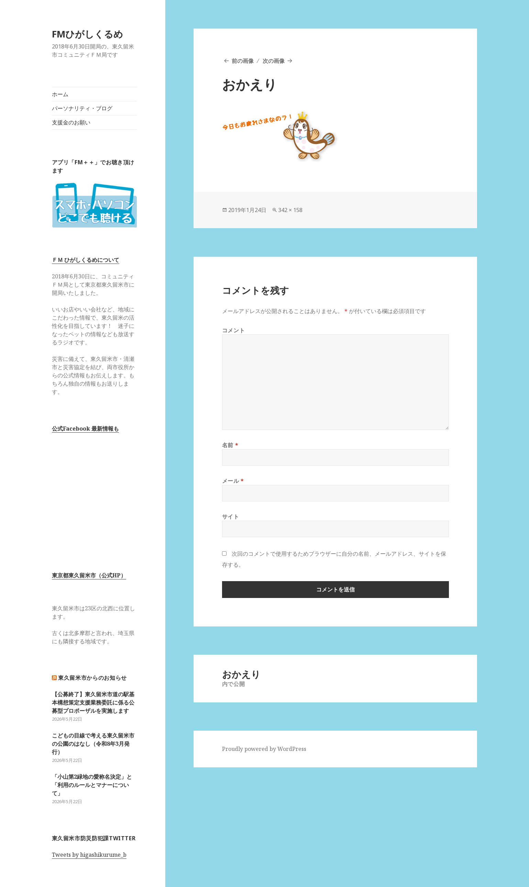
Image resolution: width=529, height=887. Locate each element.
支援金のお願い (71, 122)
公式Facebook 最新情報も (85, 428)
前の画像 (243, 61)
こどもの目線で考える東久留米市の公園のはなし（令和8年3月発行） (93, 744)
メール (233, 481)
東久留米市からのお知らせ (92, 677)
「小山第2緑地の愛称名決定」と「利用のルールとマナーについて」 (92, 785)
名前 (230, 445)
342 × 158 (290, 210)
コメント (233, 330)
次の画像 (274, 61)
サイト (230, 516)
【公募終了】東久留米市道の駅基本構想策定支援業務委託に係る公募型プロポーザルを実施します (93, 702)
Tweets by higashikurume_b (89, 854)
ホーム (60, 94)
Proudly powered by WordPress (264, 749)
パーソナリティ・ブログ (82, 108)
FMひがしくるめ (87, 33)
